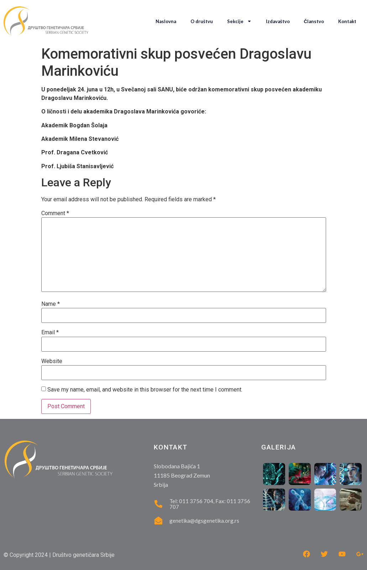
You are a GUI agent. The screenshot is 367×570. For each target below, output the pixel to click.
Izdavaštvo (278, 21)
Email (50, 332)
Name (50, 304)
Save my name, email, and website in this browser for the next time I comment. (144, 390)
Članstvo (314, 21)
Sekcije (239, 21)
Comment (55, 213)
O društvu (201, 21)
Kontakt (347, 21)
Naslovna (166, 21)
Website (51, 361)
